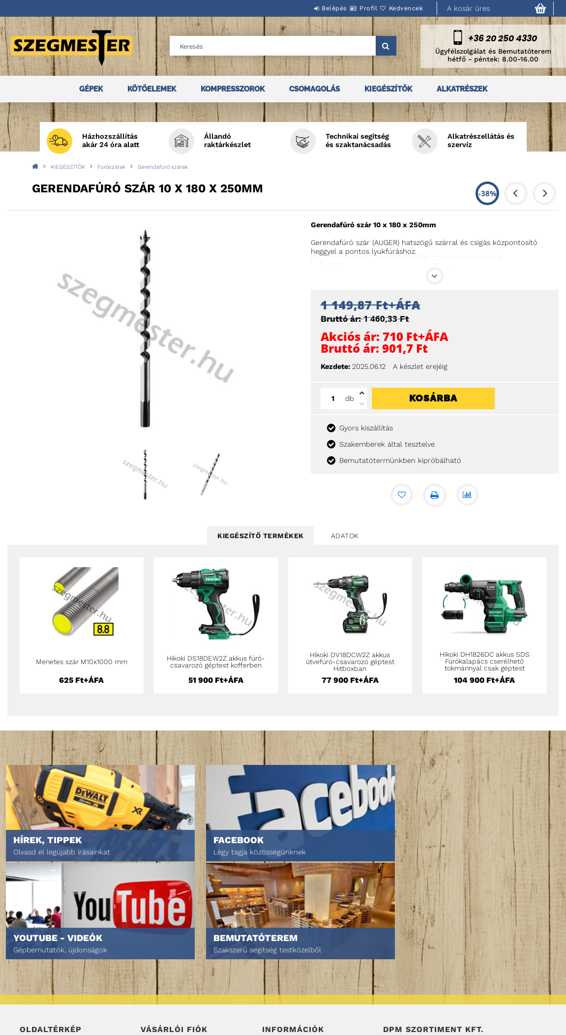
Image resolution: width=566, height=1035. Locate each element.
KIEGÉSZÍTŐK (388, 89)
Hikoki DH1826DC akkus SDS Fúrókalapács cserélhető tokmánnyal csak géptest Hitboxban (485, 664)
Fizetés (273, 978)
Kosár (150, 992)
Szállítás (277, 992)
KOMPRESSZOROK (233, 89)
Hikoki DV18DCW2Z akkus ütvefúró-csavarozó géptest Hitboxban (350, 661)
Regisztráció (161, 965)
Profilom (155, 978)
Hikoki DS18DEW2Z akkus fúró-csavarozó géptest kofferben (216, 661)
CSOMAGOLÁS (314, 89)
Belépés (305, 8)
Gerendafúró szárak (163, 167)
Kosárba (433, 398)
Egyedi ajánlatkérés (52, 978)
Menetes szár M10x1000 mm (81, 662)
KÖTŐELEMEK (151, 89)
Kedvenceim (159, 1006)
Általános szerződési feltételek (314, 951)
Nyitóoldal (37, 951)
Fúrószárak (111, 167)
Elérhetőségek (286, 1006)
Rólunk (31, 992)
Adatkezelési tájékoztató (302, 965)
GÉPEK (91, 89)
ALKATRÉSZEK (462, 89)
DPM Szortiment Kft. (414, 1001)
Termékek (35, 965)
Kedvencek (400, 8)
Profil (350, 8)
